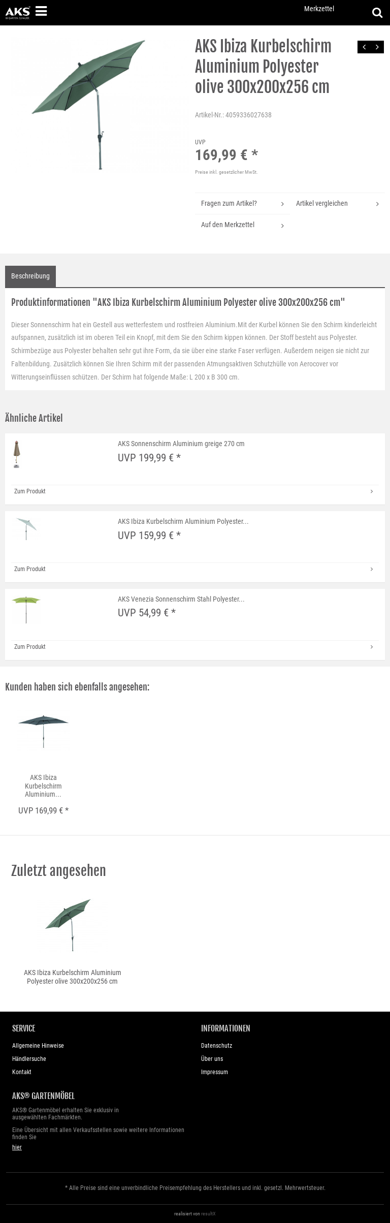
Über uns (212, 1058)
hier (17, 1147)
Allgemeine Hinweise (38, 1045)
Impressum (214, 1072)
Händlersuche (29, 1058)
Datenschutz (216, 1045)
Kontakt (21, 1072)
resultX (208, 1213)
